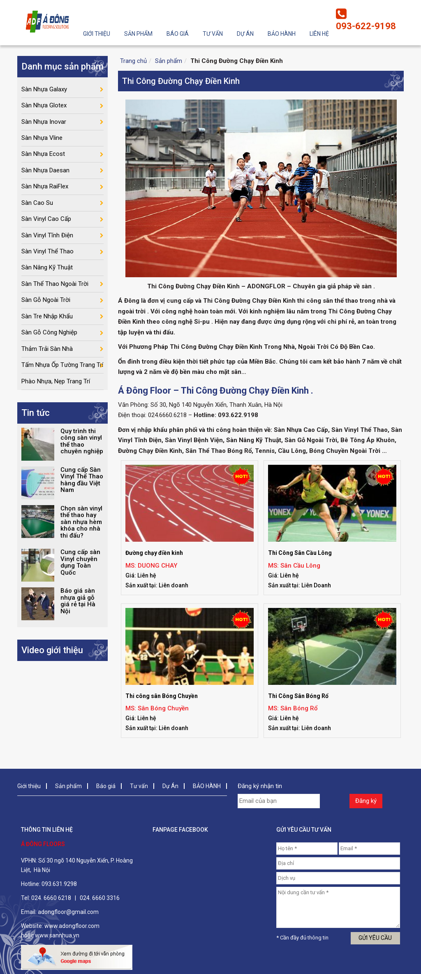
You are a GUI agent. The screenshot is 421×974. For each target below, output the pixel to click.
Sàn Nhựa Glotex (44, 106)
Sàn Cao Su (37, 206)
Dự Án (245, 33)
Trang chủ (133, 61)
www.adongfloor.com (71, 926)
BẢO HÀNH (282, 33)
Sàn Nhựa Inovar (43, 122)
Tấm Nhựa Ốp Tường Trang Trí (62, 372)
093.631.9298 (59, 884)
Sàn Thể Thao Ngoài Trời (54, 289)
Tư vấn (213, 33)
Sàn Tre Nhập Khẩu (47, 322)
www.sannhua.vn (57, 935)
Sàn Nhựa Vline (41, 139)
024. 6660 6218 (51, 898)
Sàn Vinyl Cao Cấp (46, 222)
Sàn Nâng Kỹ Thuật (47, 272)
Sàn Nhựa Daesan (45, 172)
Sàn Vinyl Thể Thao (47, 256)
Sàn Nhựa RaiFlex (44, 189)
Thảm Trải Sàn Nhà (47, 355)
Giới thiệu (96, 33)
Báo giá (178, 33)
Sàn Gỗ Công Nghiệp (49, 339)
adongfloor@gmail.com (68, 912)
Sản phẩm (138, 33)
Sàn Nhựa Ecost (43, 156)
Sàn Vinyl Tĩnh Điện (47, 239)
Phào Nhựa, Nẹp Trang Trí (55, 389)
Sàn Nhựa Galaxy (44, 89)
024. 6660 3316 (100, 898)
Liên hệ (319, 33)
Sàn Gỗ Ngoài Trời (45, 306)
